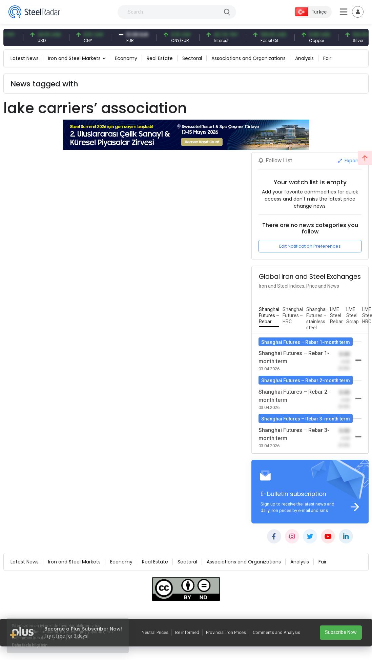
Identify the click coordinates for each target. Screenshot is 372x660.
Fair (327, 58)
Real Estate (160, 58)
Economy (126, 58)
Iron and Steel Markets (74, 58)
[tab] (269, 316)
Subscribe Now (341, 632)
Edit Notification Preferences (310, 246)
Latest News (25, 58)
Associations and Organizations (248, 58)
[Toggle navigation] (358, 12)
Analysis (304, 58)
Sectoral (192, 58)
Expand (349, 160)
